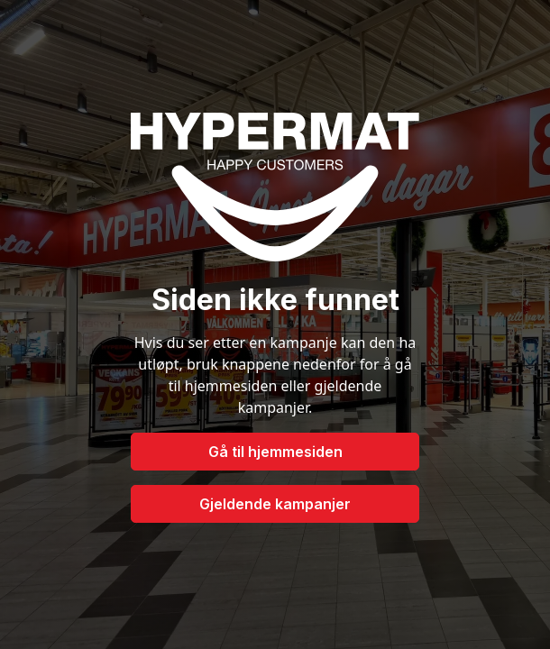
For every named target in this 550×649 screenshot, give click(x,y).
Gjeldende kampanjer (275, 504)
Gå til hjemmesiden (275, 452)
